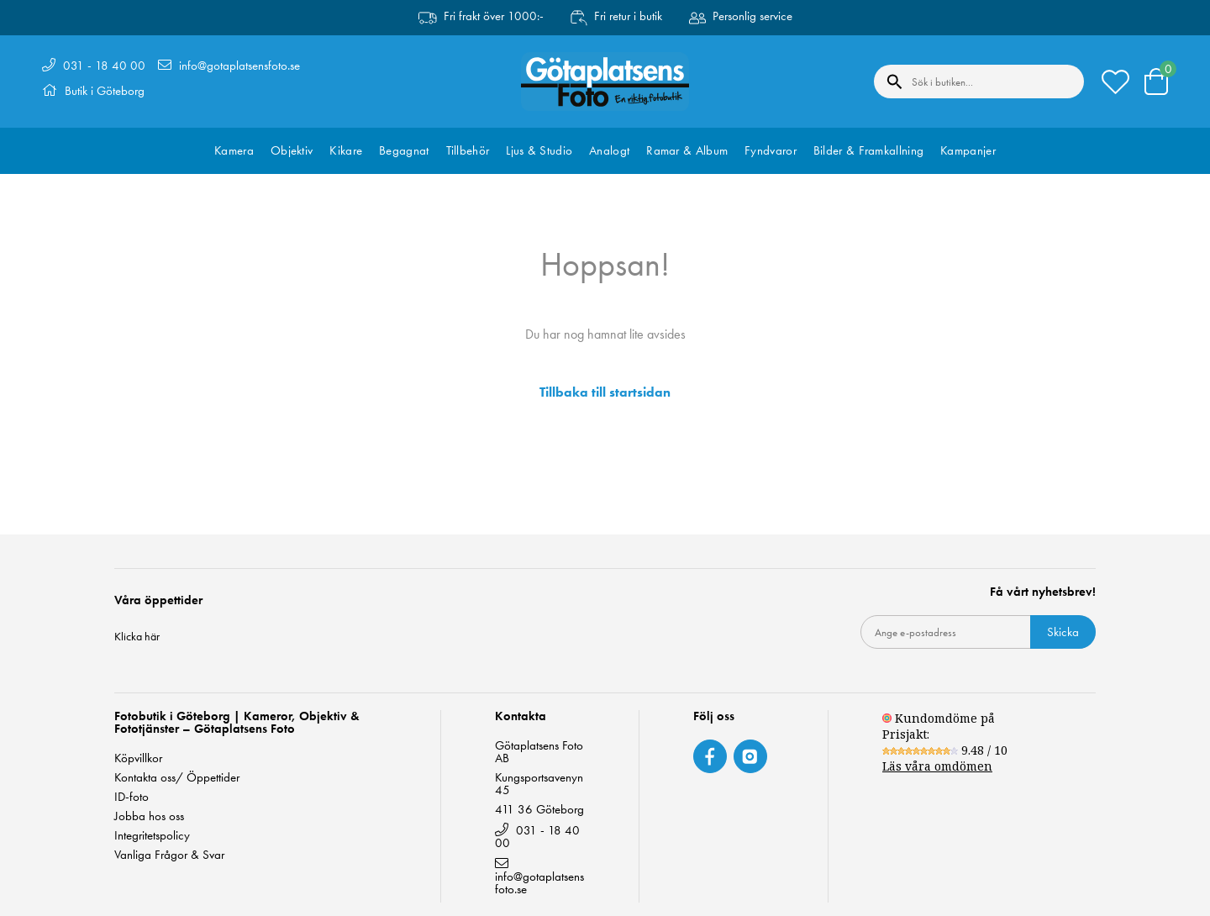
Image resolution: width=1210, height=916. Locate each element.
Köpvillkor (138, 758)
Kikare (345, 150)
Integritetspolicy (152, 835)
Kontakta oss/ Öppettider (176, 777)
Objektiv (292, 150)
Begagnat (404, 150)
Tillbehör (468, 150)
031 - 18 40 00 (104, 65)
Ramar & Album (687, 150)
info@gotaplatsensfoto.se (239, 65)
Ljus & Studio (539, 150)
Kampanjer (968, 150)
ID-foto (131, 797)
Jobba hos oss (149, 816)
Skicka (1063, 632)
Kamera (234, 150)
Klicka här (137, 636)
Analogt (609, 150)
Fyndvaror (770, 150)
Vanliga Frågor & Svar (169, 855)
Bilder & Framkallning (868, 150)
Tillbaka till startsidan (605, 392)
